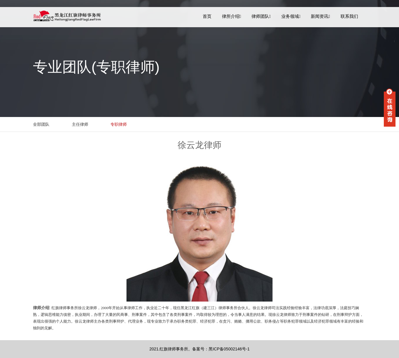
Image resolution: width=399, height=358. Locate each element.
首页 (207, 16)
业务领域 (291, 16)
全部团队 (41, 124)
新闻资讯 (320, 16)
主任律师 (80, 124)
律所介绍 (231, 16)
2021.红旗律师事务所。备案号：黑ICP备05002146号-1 (199, 349)
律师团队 (261, 16)
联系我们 (349, 16)
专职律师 (118, 124)
